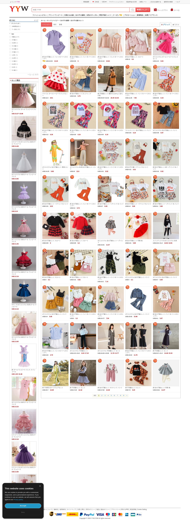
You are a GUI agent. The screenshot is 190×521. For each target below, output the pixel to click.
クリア (36, 20)
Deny (23, 512)
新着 (60, 24)
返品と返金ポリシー (103, 509)
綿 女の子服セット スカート (134, 57)
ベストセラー (46, 24)
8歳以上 (15, 37)
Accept (23, 506)
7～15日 (16, 29)
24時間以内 (16, 26)
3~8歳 (14, 40)
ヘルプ (178, 2)
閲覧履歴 (86, 2)
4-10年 (15, 43)
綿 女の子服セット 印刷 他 (133, 240)
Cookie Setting (142, 509)
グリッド (165, 25)
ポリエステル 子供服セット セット (109, 351)
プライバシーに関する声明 (120, 509)
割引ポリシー (90, 509)
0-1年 (14, 67)
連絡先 (56, 509)
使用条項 (62, 509)
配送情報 (133, 509)
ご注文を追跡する (155, 2)
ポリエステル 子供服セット (79, 351)
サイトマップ (71, 509)
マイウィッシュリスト (116, 2)
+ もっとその (33, 74)
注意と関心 (81, 509)
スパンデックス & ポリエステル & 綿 (165, 240)
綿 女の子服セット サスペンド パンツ (110, 387)
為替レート (143, 2)
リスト (175, 25)
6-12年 (15, 64)
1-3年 (15, 55)
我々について (47, 509)
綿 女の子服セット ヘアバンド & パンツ (55, 204)
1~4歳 (14, 61)
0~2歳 (14, 70)
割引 (55, 24)
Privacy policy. (18, 499)
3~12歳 (15, 49)
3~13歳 (15, 46)
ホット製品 (16, 80)
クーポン (116, 15)
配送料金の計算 (132, 2)
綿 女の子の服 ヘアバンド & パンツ (136, 167)
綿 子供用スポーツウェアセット (52, 387)
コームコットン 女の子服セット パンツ (138, 130)
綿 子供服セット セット (160, 351)
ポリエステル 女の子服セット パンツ (165, 130)
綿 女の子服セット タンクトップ (80, 94)
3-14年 (15, 58)
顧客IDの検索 (168, 2)
